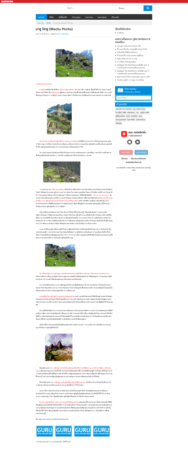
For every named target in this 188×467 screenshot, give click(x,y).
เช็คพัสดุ (118, 123)
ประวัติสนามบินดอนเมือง (126, 62)
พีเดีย (51, 17)
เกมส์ (128, 116)
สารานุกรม (76, 17)
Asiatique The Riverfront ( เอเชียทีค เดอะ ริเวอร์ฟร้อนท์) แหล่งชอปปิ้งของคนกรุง (133, 72)
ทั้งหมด (121, 8)
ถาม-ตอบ (89, 17)
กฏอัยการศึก (144, 112)
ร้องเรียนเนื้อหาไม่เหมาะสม (133, 162)
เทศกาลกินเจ (140, 120)
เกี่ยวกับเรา (124, 158)
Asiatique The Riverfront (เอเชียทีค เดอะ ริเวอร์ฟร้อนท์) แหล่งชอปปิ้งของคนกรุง (133, 66)
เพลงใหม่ (134, 116)
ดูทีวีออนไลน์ (120, 116)
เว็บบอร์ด (115, 17)
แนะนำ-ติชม (126, 152)
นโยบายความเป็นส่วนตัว (138, 158)
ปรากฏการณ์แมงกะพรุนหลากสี (128, 46)
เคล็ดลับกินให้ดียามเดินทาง (127, 52)
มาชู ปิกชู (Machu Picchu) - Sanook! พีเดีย (49, 8)
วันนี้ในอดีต (62, 17)
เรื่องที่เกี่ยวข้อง (123, 29)
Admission (131, 112)
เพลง (140, 116)
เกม (137, 112)
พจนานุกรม (102, 17)
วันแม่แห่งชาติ (121, 120)
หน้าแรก (41, 17)
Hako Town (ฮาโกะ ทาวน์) (127, 59)
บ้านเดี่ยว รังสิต (121, 112)
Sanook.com (7, 1)
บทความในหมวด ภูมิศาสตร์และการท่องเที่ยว (132, 41)
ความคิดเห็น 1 (64, 34)
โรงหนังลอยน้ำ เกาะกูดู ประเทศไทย (130, 80)
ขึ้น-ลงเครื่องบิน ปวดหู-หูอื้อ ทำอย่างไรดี (132, 49)
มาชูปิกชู (120, 33)
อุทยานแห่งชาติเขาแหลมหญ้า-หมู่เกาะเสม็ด (133, 77)
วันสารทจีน (131, 120)
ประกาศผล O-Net (139, 109)
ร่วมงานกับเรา (141, 152)
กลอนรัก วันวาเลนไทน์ (124, 109)
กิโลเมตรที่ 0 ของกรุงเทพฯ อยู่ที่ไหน (130, 55)
